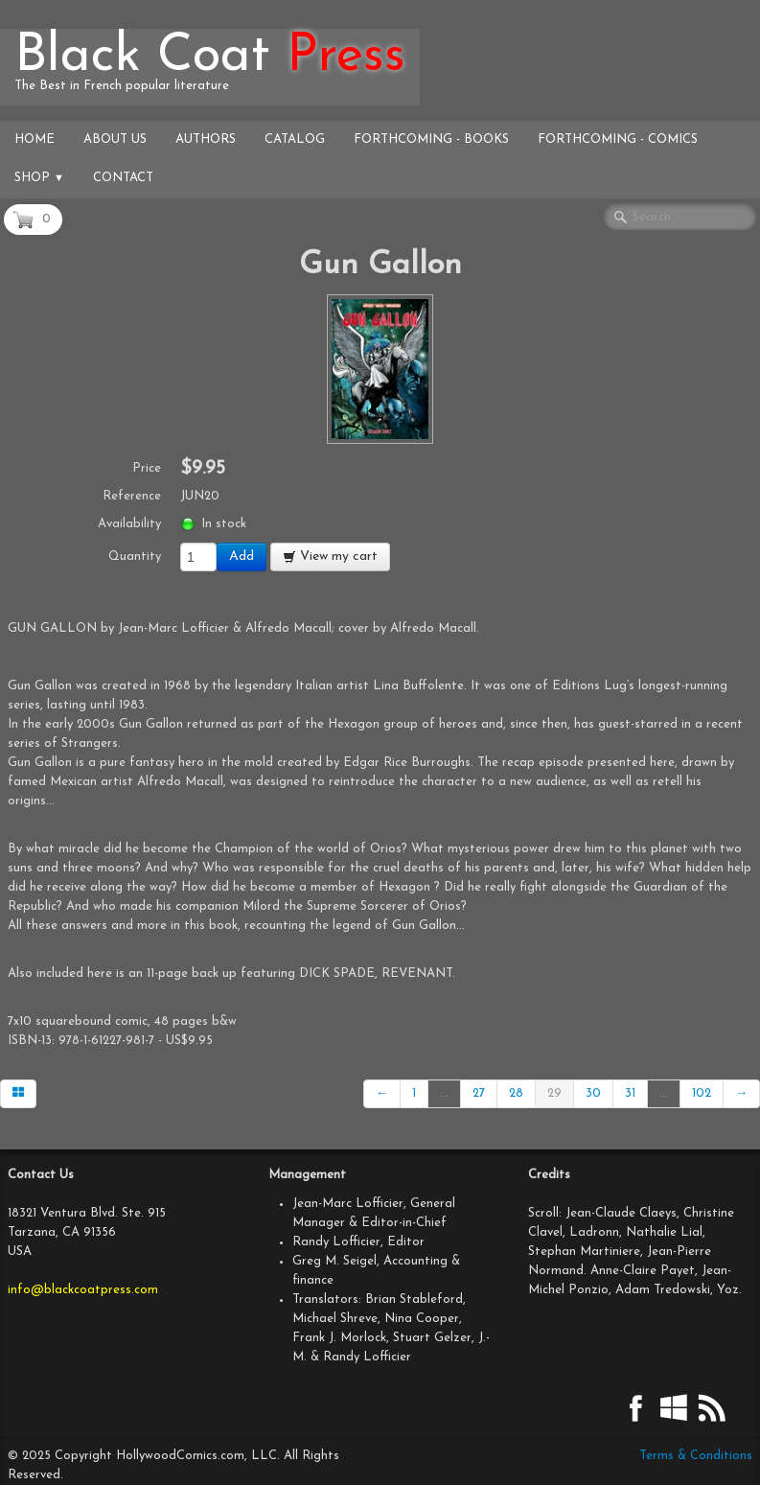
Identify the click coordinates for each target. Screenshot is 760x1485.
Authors (205, 139)
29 (554, 1093)
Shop (39, 178)
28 (516, 1093)
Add (241, 556)
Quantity (134, 556)
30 (593, 1093)
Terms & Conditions (695, 1456)
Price (146, 468)
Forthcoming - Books (431, 139)
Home (34, 139)
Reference (132, 496)
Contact (123, 178)
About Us (115, 139)
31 (630, 1093)
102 (701, 1093)
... (444, 1093)
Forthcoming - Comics (618, 139)
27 (478, 1093)
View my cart (330, 556)
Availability (129, 524)
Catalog (295, 139)
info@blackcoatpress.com (83, 1290)
